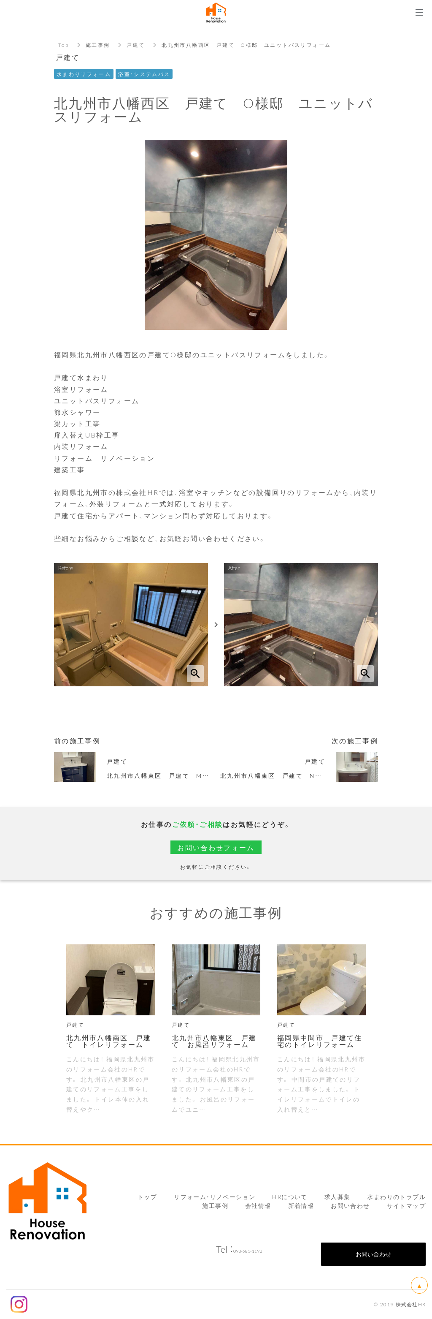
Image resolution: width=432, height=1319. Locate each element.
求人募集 (337, 1196)
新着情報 (301, 1205)
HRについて (289, 1196)
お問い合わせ (350, 1205)
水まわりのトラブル (396, 1196)
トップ (147, 1196)
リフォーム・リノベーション (214, 1196)
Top (63, 45)
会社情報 (258, 1205)
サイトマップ (406, 1205)
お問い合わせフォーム (216, 847)
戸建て (136, 45)
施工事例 (98, 45)
